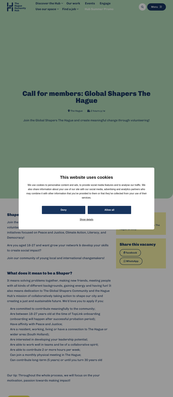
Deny (63, 210)
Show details (86, 219)
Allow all (109, 210)
